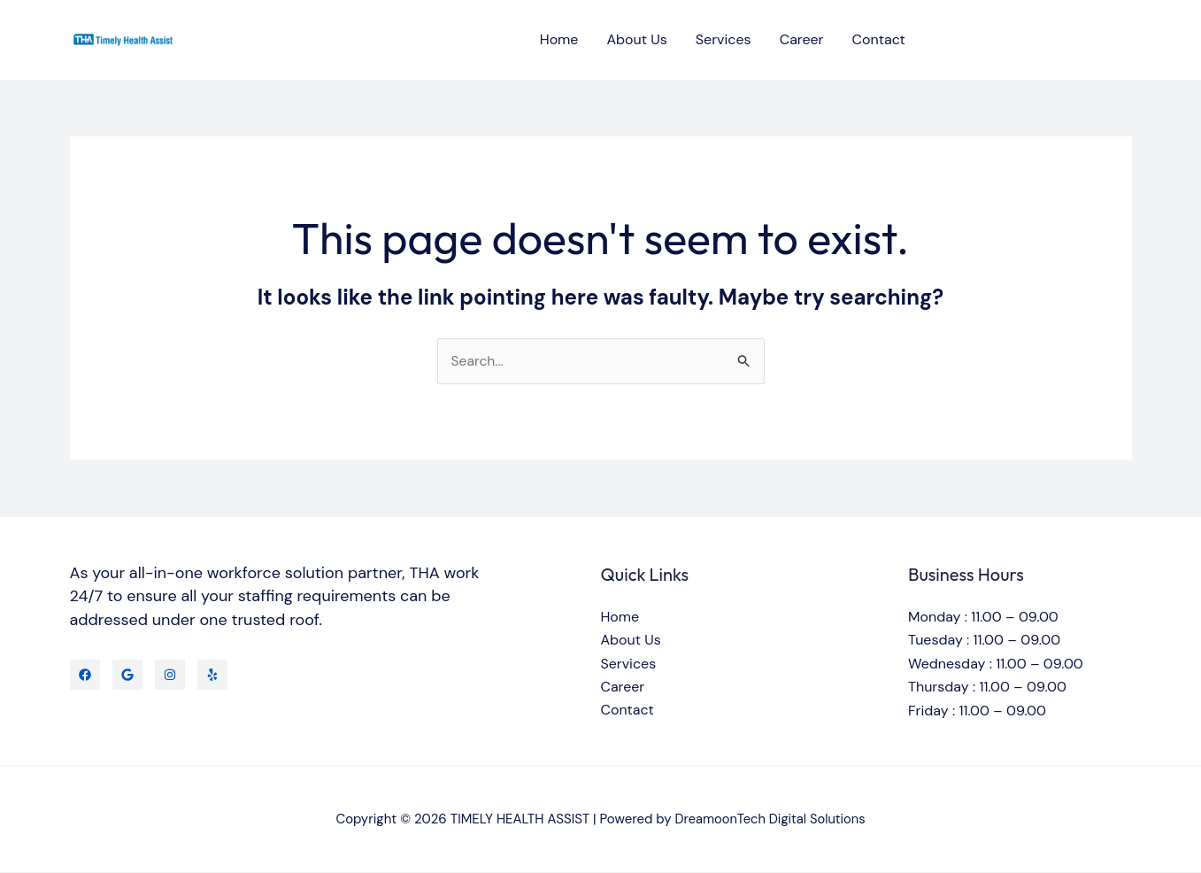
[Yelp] (212, 675)
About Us (636, 39)
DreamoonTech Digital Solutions (770, 819)
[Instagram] (170, 675)
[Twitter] (127, 675)
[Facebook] (85, 675)
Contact (878, 39)
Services (723, 39)
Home (559, 39)
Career (802, 39)
